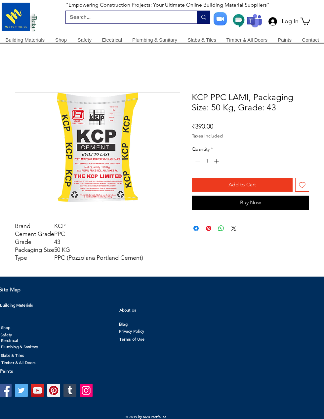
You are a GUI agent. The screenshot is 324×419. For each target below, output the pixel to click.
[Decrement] (197, 161)
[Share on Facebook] (196, 228)
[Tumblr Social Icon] (69, 390)
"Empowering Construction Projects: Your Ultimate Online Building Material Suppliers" (167, 5)
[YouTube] (37, 390)
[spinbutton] (207, 161)
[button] (305, 21)
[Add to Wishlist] (302, 185)
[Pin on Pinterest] (209, 228)
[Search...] (126, 17)
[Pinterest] (53, 390)
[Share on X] (234, 228)
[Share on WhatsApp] (221, 228)
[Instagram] (86, 390)
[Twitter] (21, 390)
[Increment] (217, 161)
